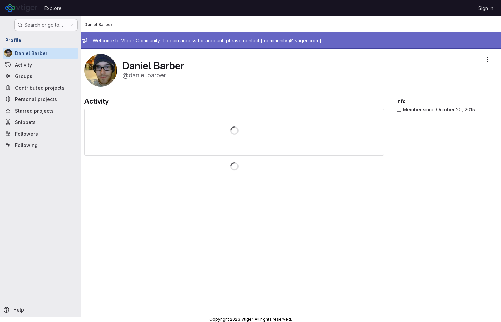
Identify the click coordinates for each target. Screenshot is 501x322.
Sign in (485, 8)
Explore (53, 8)
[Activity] (40, 64)
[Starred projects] (40, 110)
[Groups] (40, 76)
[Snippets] (40, 122)
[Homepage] (21, 8)
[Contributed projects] (40, 87)
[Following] (40, 145)
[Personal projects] (40, 99)
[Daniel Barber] (40, 53)
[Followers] (40, 133)
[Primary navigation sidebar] (8, 25)
